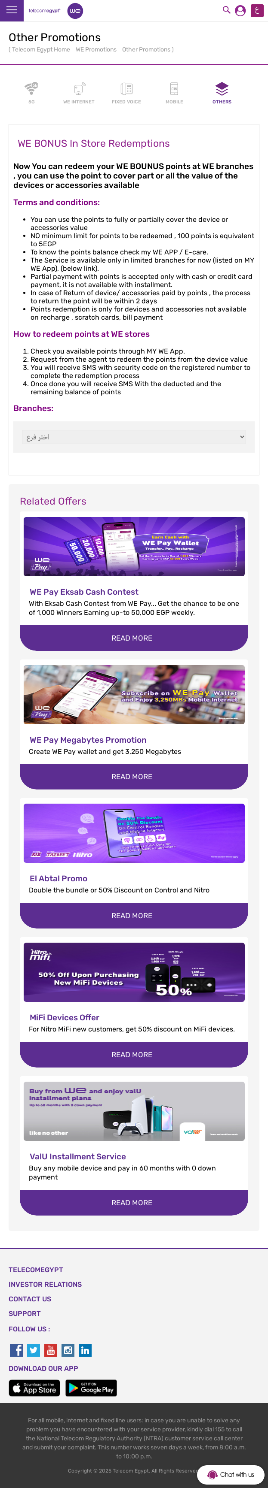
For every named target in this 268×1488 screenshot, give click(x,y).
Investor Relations (45, 1284)
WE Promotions (97, 49)
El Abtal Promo (58, 878)
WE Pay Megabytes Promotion (88, 740)
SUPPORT (25, 1314)
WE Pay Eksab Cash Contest (84, 592)
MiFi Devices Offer (64, 1017)
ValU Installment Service (78, 1156)
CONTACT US (30, 1299)
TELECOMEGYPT (36, 1270)
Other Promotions (147, 49)
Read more (131, 638)
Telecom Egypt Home (41, 49)
